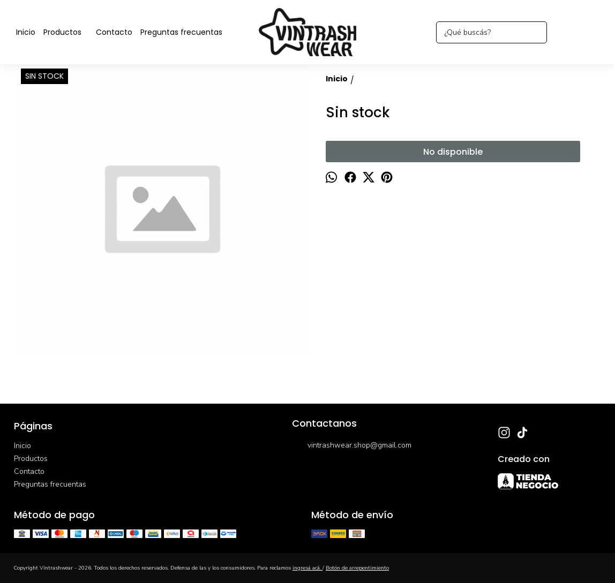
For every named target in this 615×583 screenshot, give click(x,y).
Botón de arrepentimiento (357, 568)
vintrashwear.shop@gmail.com (351, 446)
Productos (67, 32)
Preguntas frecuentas (181, 32)
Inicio (25, 32)
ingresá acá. (307, 568)
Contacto (114, 32)
